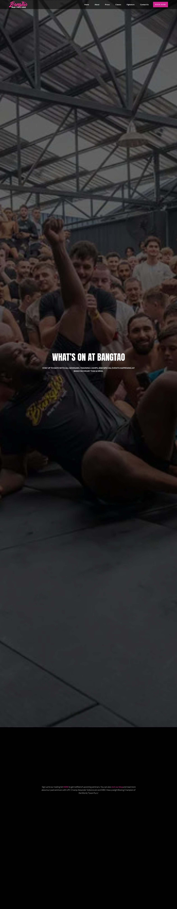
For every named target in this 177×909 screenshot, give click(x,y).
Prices (107, 4)
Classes (118, 4)
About (96, 4)
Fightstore (130, 4)
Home (86, 4)
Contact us (144, 4)
